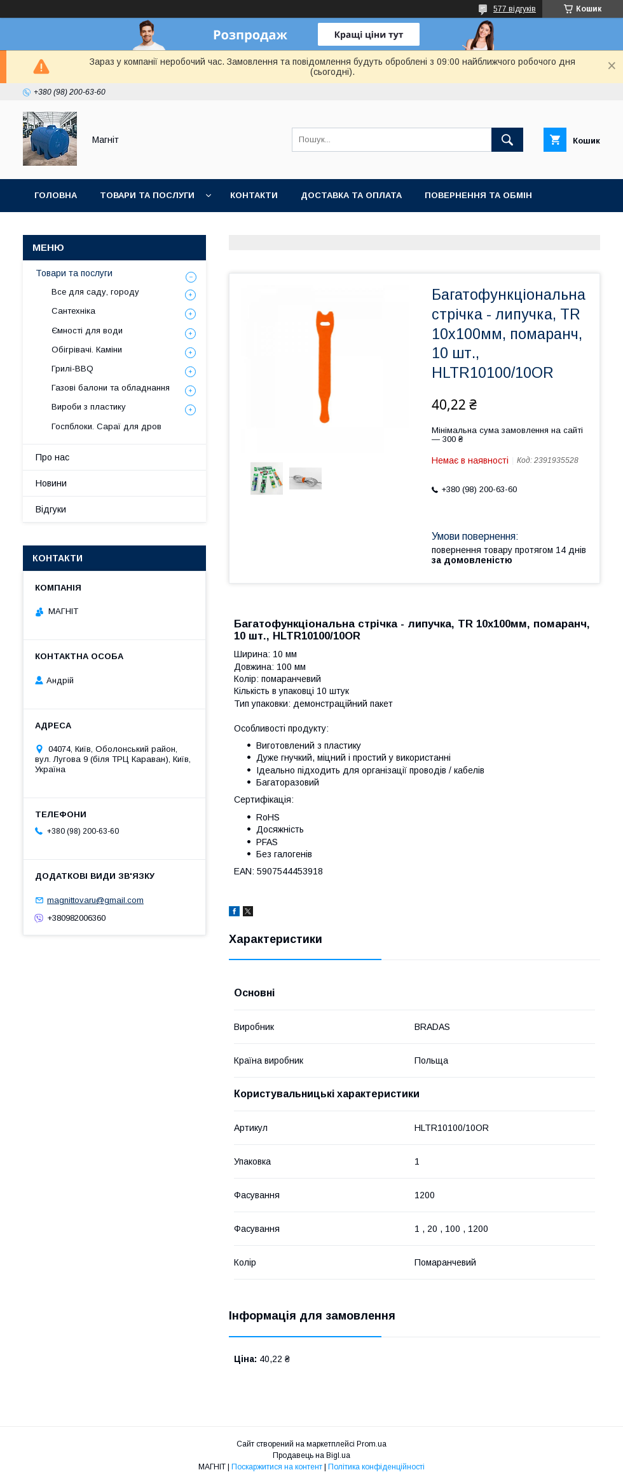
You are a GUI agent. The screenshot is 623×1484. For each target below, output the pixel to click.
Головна (55, 195)
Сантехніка (73, 311)
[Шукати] (507, 140)
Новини (186, 228)
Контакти (254, 195)
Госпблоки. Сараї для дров (106, 426)
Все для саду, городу (95, 292)
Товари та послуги (147, 195)
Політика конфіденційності (376, 1466)
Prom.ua (372, 1444)
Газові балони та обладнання (110, 387)
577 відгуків (514, 8)
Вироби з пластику (88, 406)
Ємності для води (87, 330)
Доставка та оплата (351, 195)
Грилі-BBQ (72, 368)
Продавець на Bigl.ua (311, 1455)
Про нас (52, 457)
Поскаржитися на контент (276, 1466)
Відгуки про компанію (89, 228)
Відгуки (51, 509)
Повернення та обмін (478, 195)
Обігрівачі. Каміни (86, 349)
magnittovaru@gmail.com (95, 900)
